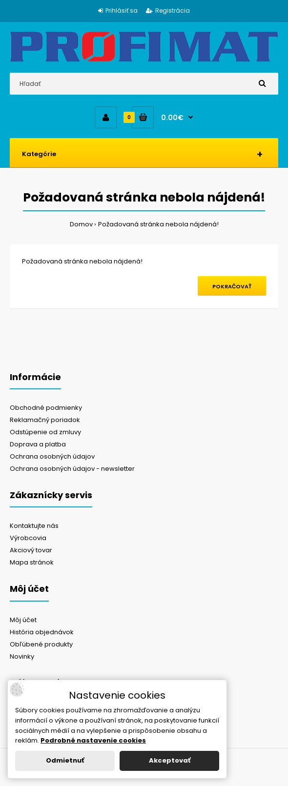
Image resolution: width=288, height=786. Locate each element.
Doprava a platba (38, 444)
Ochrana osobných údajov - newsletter (72, 468)
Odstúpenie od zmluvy (45, 432)
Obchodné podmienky (46, 407)
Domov (81, 224)
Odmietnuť (65, 760)
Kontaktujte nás (34, 525)
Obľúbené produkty (41, 644)
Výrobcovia (28, 538)
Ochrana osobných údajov (52, 456)
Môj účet (23, 620)
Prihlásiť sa (118, 10)
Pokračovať (231, 286)
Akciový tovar (31, 550)
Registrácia (168, 10)
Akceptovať (169, 760)
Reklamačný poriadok (45, 419)
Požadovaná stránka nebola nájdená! (158, 224)
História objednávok (42, 632)
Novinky (22, 656)
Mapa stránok (32, 562)
